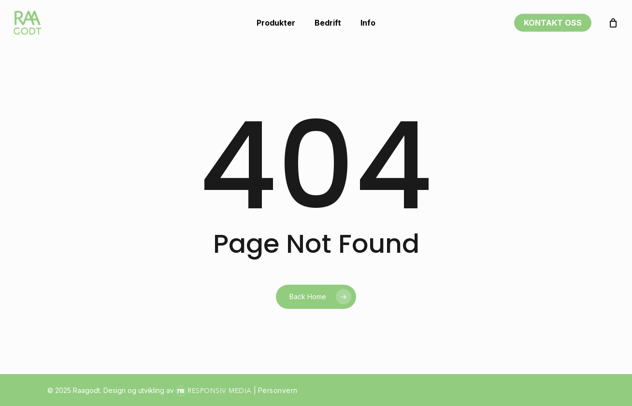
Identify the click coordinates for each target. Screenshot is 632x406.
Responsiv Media (219, 390)
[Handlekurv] (613, 22)
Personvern (278, 390)
